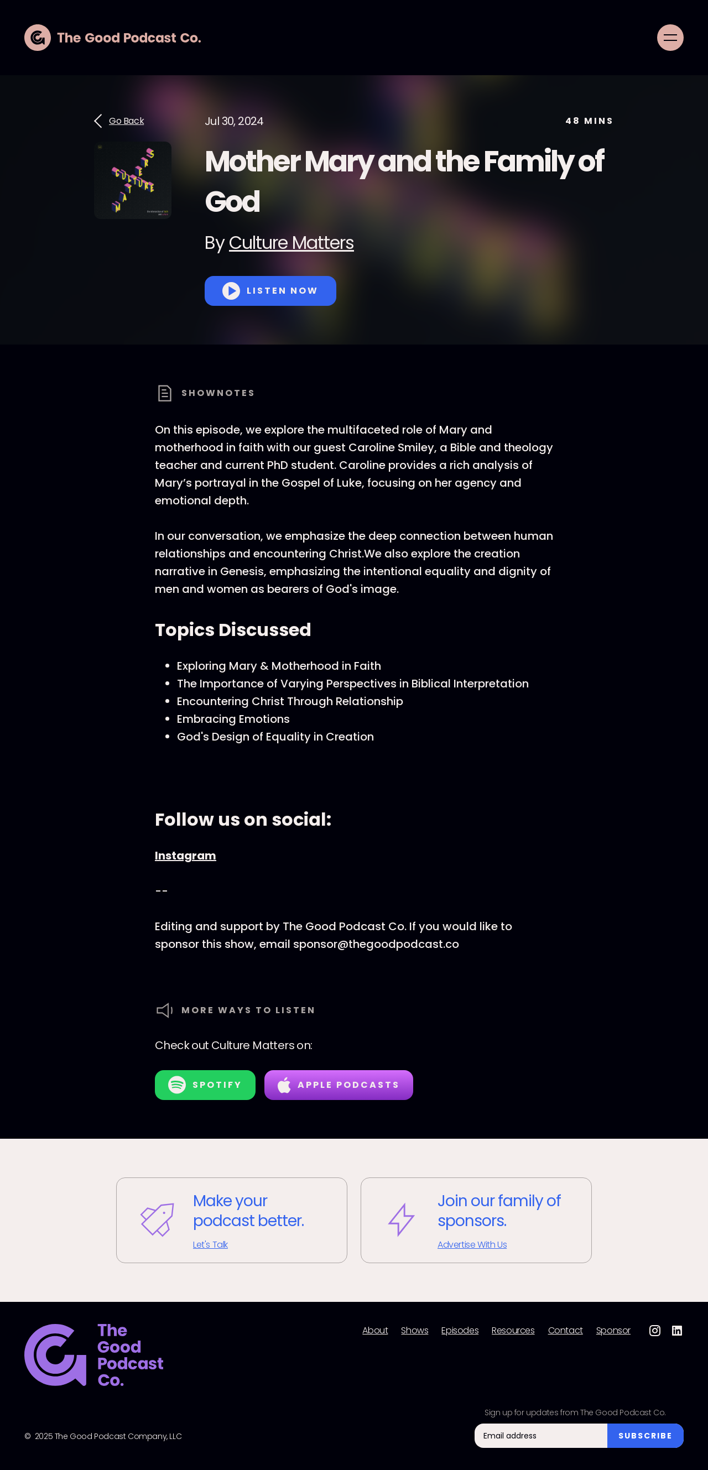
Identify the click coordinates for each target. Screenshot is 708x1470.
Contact (565, 1330)
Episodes (459, 1330)
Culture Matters (291, 242)
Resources (513, 1330)
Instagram (185, 855)
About (375, 1330)
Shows (414, 1330)
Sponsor (613, 1330)
